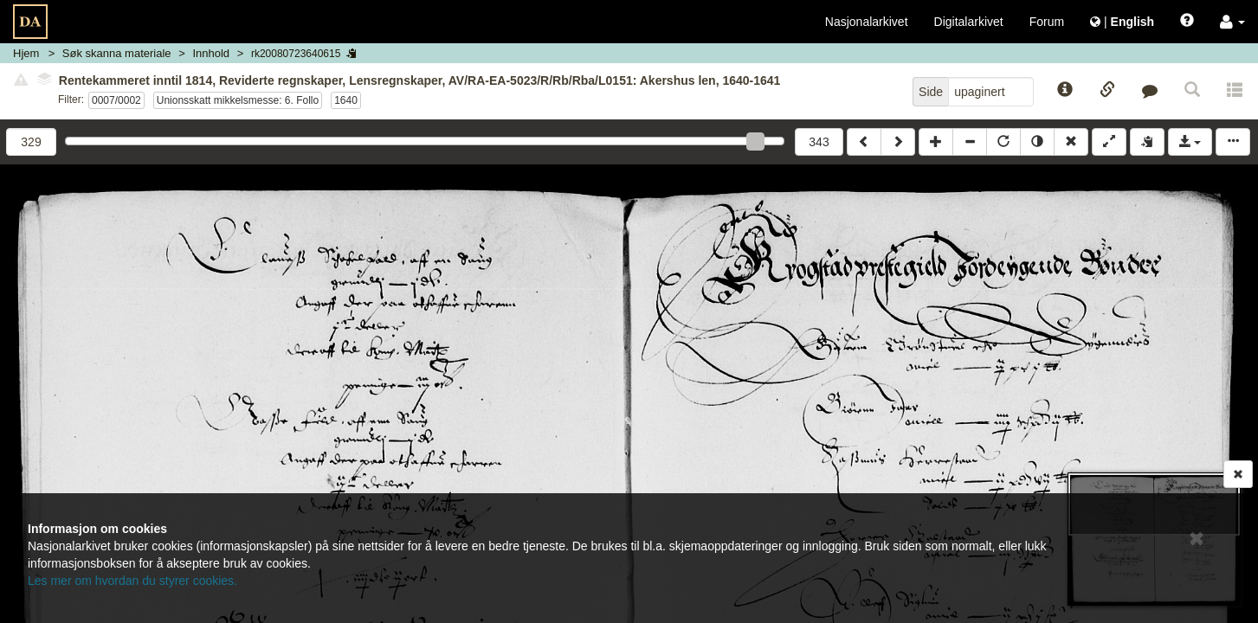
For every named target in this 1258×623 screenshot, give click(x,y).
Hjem (26, 53)
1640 (346, 100)
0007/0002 (116, 100)
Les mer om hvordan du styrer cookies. (132, 581)
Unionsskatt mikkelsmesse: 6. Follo (238, 100)
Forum (1046, 22)
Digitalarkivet (968, 22)
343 (819, 142)
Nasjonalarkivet (866, 22)
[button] (1232, 21)
